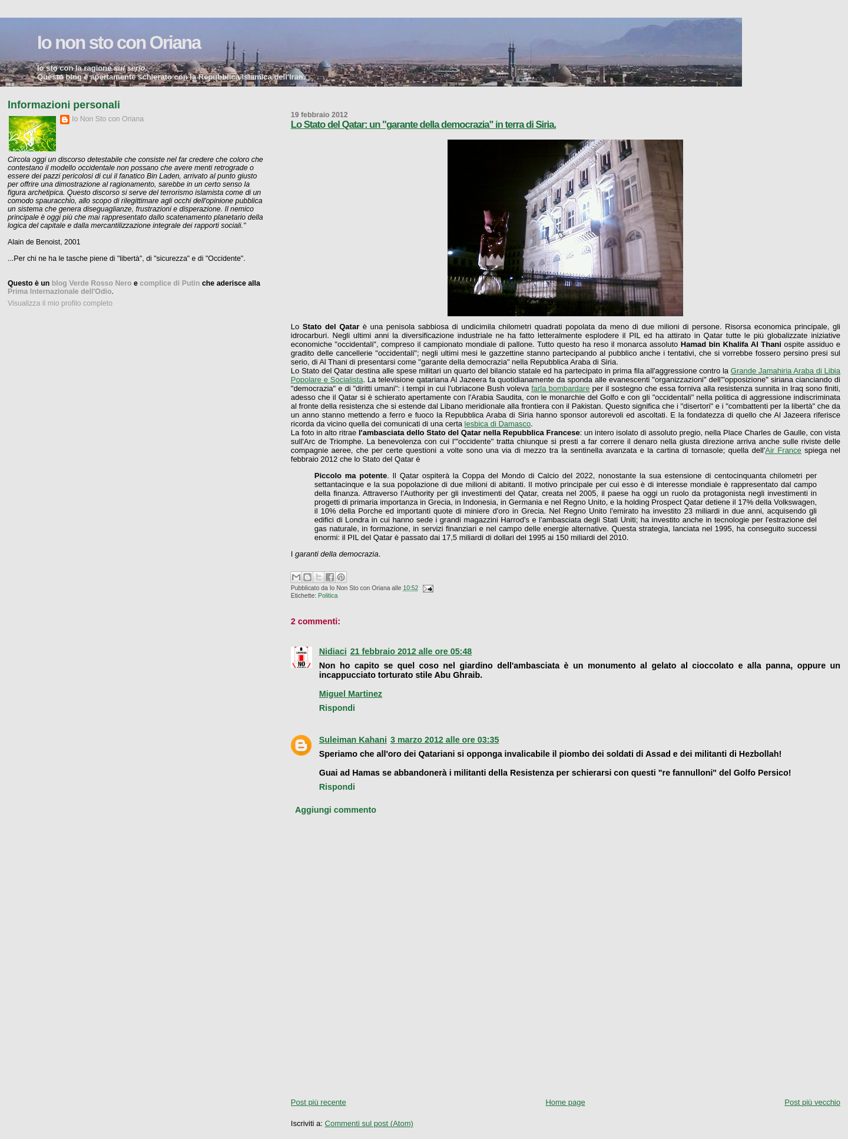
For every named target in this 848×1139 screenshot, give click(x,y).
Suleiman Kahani (353, 739)
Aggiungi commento (335, 809)
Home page (565, 1102)
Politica (328, 595)
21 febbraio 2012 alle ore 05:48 (411, 651)
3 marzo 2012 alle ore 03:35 (444, 739)
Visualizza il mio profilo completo (60, 303)
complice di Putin (170, 283)
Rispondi (337, 708)
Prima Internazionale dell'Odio (59, 291)
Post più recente (318, 1102)
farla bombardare (560, 388)
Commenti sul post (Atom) (369, 1123)
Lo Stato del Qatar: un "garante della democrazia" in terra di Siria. (423, 124)
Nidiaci (333, 651)
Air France (783, 450)
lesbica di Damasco (498, 423)
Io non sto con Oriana (118, 42)
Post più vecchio (812, 1102)
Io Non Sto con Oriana (108, 119)
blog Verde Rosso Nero (92, 283)
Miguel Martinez (350, 693)
